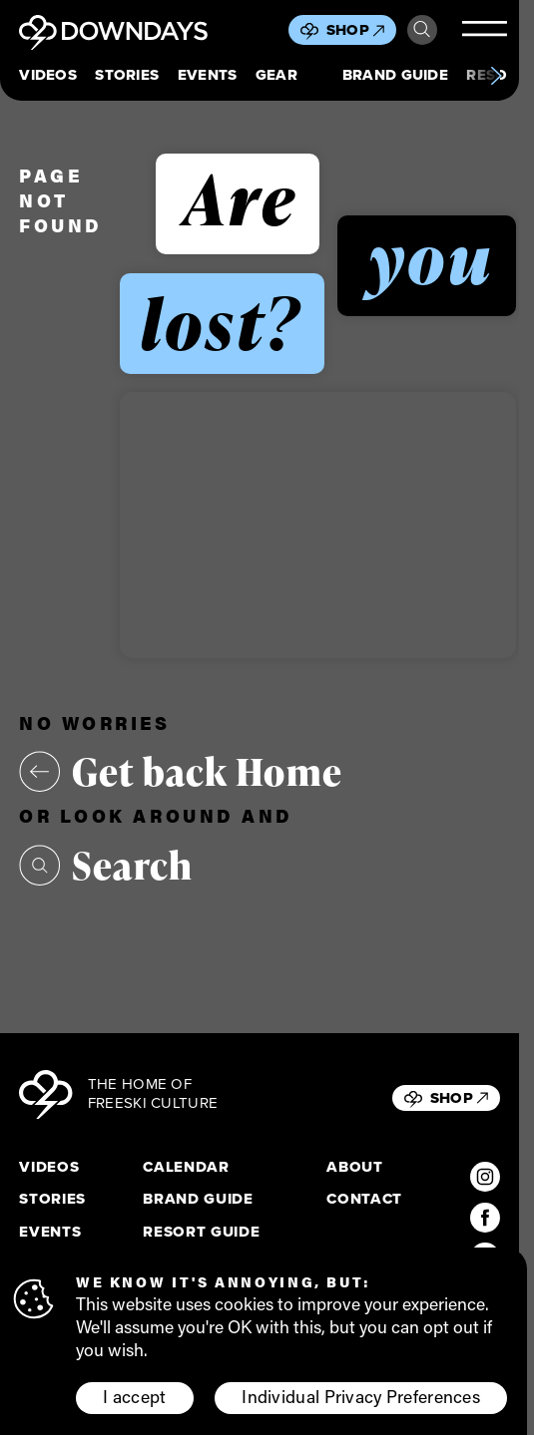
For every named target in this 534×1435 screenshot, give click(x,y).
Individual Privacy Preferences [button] (361, 1396)
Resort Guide (201, 1233)
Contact (364, 1200)
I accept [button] (134, 1396)
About (354, 1168)
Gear (276, 76)
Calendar (186, 1168)
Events (208, 76)
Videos (48, 76)
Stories (127, 76)
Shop (355, 30)
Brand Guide (395, 76)
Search (421, 29)
